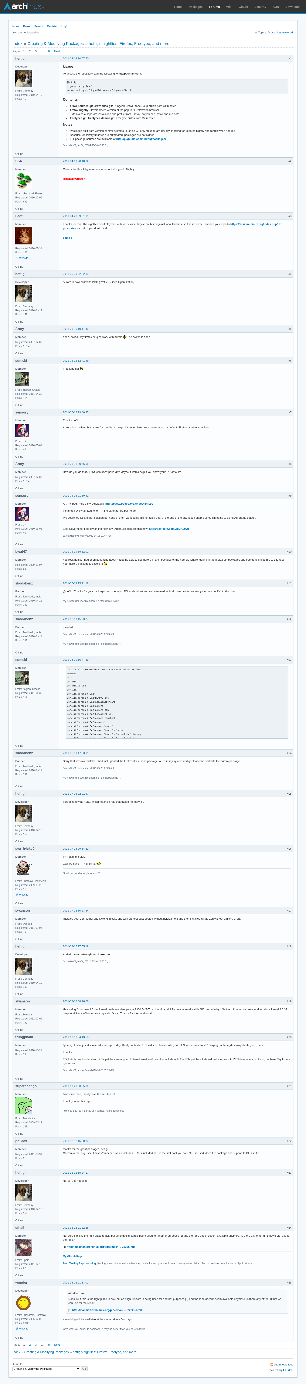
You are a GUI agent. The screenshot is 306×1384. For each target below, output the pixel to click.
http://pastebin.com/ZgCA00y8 (169, 528)
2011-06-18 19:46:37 (76, 412)
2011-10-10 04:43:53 (76, 1037)
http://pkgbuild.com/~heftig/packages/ (141, 139)
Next (57, 51)
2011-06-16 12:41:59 (76, 360)
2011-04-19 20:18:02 (76, 161)
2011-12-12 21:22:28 (76, 1227)
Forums (214, 7)
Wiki (229, 7)
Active (271, 32)
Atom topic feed (283, 1364)
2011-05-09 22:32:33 (76, 274)
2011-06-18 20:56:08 (76, 463)
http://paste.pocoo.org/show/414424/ (129, 503)
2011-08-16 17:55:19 (76, 946)
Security (260, 7)
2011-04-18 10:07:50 (76, 58)
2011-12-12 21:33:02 (76, 1282)
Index (15, 26)
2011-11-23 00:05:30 (76, 1086)
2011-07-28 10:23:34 (76, 910)
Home (178, 7)
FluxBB (288, 1370)
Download (292, 7)
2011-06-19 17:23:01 (76, 753)
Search (38, 26)
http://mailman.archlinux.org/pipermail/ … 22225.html (101, 1246)
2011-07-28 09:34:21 (76, 848)
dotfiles (67, 237)
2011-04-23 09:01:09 (76, 216)
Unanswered (285, 32)
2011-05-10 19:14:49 (76, 328)
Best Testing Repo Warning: (80, 1263)
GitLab (243, 7)
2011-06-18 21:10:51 (76, 495)
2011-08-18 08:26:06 (76, 1001)
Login (64, 26)
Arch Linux (23, 6)
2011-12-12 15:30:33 (76, 1141)
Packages (196, 7)
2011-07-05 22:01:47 (76, 793)
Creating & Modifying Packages (55, 43)
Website (23, 258)
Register (52, 26)
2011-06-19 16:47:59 (76, 659)
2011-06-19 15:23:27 (76, 619)
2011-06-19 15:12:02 (76, 551)
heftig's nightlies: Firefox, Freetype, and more (129, 43)
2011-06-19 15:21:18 (76, 583)
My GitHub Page (72, 1256)
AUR (276, 7)
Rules (26, 26)
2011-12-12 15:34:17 (76, 1172)
